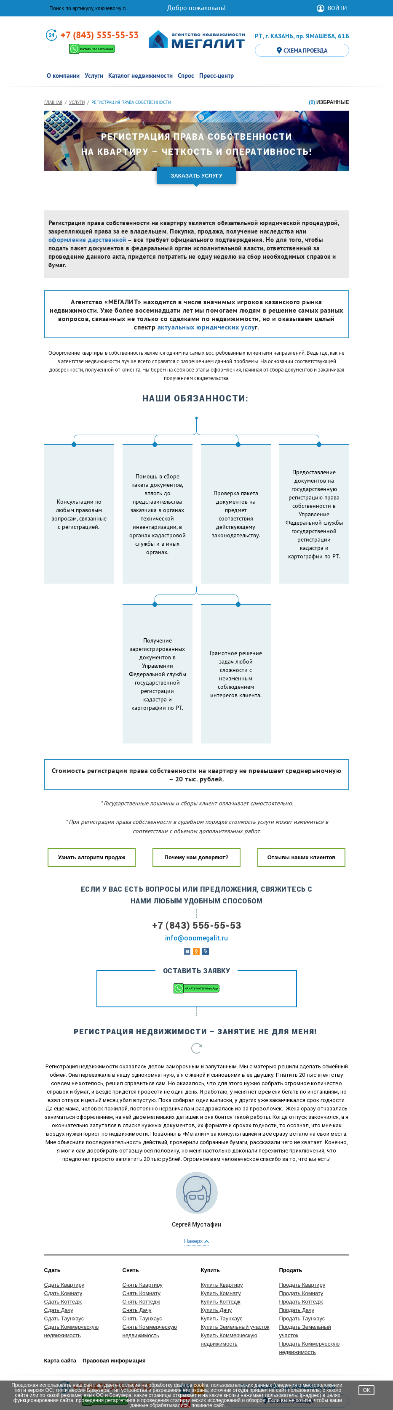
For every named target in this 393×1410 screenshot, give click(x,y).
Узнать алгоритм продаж (91, 807)
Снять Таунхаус (142, 1268)
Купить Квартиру (222, 1234)
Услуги (77, 102)
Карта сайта (60, 1310)
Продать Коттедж (301, 1251)
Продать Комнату (301, 1243)
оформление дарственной (87, 240)
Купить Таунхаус (222, 1268)
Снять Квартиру (143, 1234)
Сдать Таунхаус (64, 1268)
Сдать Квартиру (64, 1234)
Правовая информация (114, 1310)
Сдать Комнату (63, 1243)
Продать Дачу (296, 1259)
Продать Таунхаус (302, 1268)
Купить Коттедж (221, 1251)
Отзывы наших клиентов (301, 807)
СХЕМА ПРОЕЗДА (302, 50)
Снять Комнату (141, 1243)
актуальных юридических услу (206, 327)
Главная (53, 102)
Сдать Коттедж (63, 1251)
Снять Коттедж (141, 1251)
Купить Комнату (221, 1243)
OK (366, 1390)
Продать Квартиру (302, 1234)
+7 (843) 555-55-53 (100, 35)
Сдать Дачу (58, 1259)
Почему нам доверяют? (197, 807)
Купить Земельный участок (235, 1276)
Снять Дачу (137, 1259)
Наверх (196, 1190)
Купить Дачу (216, 1259)
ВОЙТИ (337, 8)
